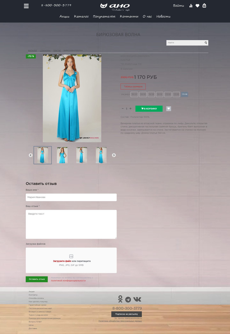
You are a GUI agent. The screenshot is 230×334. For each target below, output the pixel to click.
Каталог (81, 16)
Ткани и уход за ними (38, 315)
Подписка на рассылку (126, 314)
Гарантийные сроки (37, 305)
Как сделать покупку (38, 302)
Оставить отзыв (37, 279)
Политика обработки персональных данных (120, 321)
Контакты (129, 16)
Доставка (33, 328)
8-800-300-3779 (56, 5)
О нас (147, 16)
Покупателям (104, 16)
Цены (31, 325)
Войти (179, 5)
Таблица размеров (133, 87)
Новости (163, 16)
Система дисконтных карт (40, 308)
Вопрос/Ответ (35, 322)
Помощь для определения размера (44, 318)
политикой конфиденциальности (68, 281)
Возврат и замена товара (40, 312)
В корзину (149, 108)
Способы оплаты (36, 298)
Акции (64, 16)
